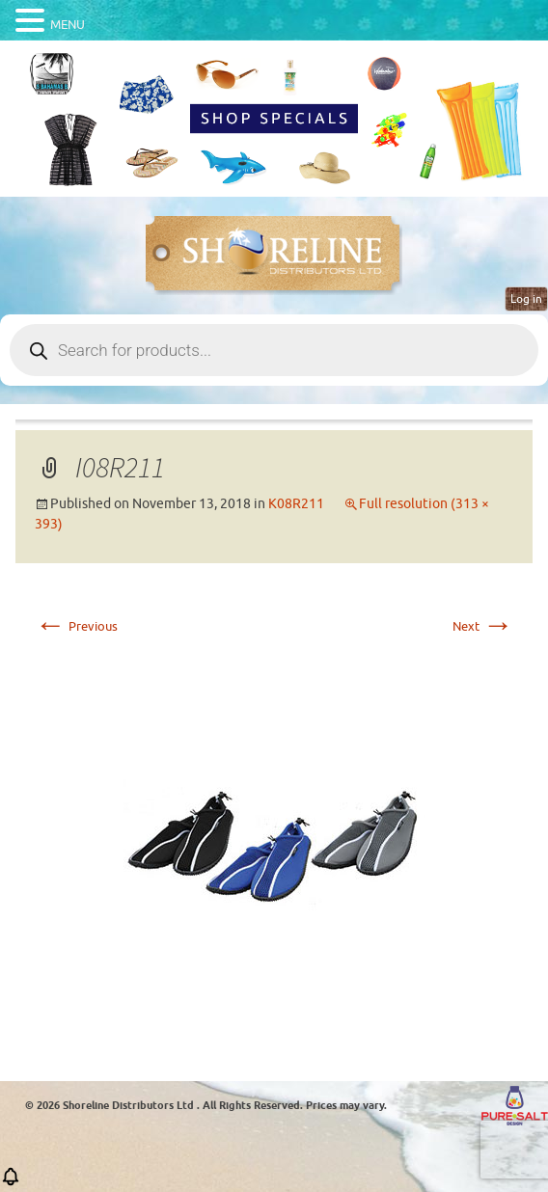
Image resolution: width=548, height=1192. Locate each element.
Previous (76, 626)
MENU (67, 24)
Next (482, 626)
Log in (526, 299)
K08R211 (296, 504)
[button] (10, 1183)
